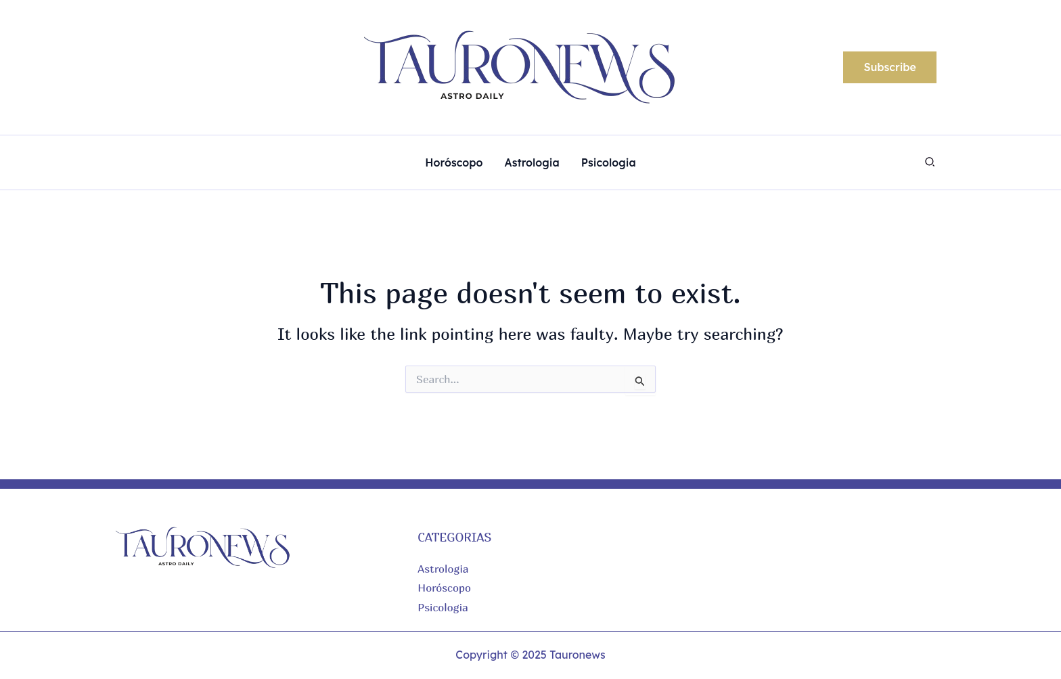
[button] (889, 67)
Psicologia (442, 607)
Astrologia (442, 568)
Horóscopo (444, 587)
